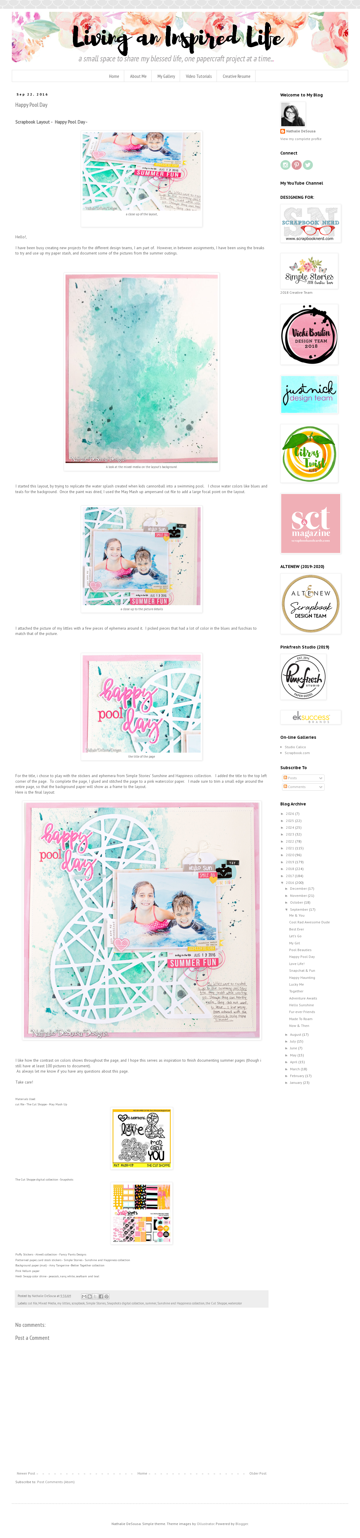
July (293, 1041)
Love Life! (297, 963)
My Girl (294, 943)
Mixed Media (47, 1303)
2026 (290, 813)
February (297, 1076)
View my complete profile (301, 139)
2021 (290, 848)
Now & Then (299, 1025)
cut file (32, 1303)
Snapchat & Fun (302, 970)
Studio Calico (295, 747)
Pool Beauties (300, 950)
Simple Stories (96, 1303)
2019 (290, 862)
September (299, 909)
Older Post (257, 1473)
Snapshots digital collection (125, 1303)
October (297, 902)
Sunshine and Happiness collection (180, 1303)
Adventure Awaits (303, 998)
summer (150, 1303)
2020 (290, 855)
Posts (290, 778)
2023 (290, 834)
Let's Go (295, 936)
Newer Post (26, 1473)
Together (296, 991)
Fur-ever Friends (302, 1012)
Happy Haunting (302, 977)
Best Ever (296, 929)
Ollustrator (205, 1523)
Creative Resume (237, 76)
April (294, 1062)
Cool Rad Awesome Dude (309, 922)
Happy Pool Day (302, 956)
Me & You (297, 915)
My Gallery (166, 76)
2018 (290, 868)
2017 (290, 876)
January (296, 1082)
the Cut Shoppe (216, 1303)
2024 (290, 827)
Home (114, 76)
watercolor (235, 1303)
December (299, 888)
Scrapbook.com (297, 753)
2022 (290, 841)
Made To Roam (300, 1019)
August (296, 1034)
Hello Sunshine (301, 1005)
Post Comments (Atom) (56, 1482)
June (294, 1048)
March (295, 1069)
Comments (295, 786)
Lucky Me (296, 984)
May (293, 1055)
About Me (138, 76)
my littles (63, 1303)
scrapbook (78, 1303)
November (299, 895)
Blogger (241, 1523)
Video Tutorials (199, 76)
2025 (290, 820)
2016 (290, 882)
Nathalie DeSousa (300, 131)
